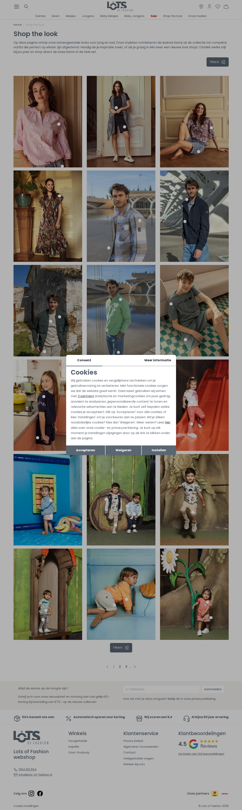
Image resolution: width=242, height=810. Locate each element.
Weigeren (123, 450)
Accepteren (85, 450)
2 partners (86, 396)
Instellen (159, 450)
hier (168, 422)
